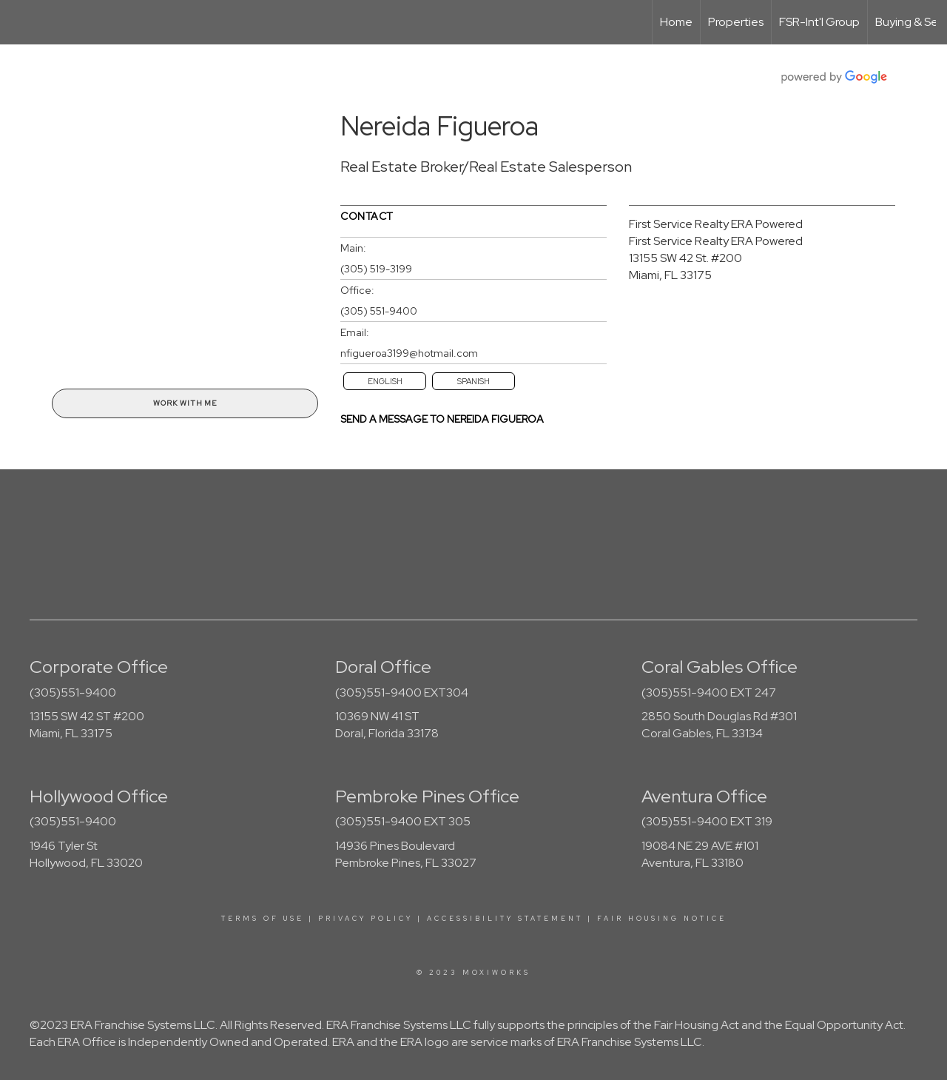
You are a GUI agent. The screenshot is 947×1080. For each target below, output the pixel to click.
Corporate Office (99, 666)
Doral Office (383, 666)
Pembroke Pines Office (427, 796)
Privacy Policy (365, 918)
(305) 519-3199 (376, 268)
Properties (736, 22)
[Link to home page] (19, 22)
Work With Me (185, 403)
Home (676, 22)
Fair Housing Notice (662, 918)
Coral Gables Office (719, 666)
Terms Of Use (262, 918)
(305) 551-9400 (378, 311)
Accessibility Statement (505, 918)
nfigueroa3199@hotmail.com (409, 353)
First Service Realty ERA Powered (716, 224)
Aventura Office (704, 796)
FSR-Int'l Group (819, 22)
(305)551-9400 (73, 692)
